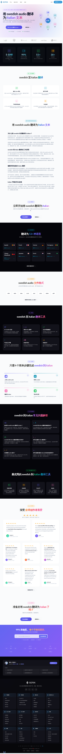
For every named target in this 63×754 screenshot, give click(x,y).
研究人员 (49, 700)
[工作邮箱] (28, 636)
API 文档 (35, 717)
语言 (6, 732)
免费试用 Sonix (58, 2)
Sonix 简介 (6, 736)
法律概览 (6, 715)
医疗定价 (20, 723)
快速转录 (6, 702)
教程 (17, 664)
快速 (35, 686)
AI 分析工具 (21, 698)
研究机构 (35, 704)
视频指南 (22, 664)
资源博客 (6, 738)
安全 (41, 686)
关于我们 (49, 732)
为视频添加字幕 (22, 702)
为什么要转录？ (22, 738)
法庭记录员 (7, 719)
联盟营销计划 (36, 721)
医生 (20, 719)
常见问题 (20, 734)
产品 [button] (11, 2)
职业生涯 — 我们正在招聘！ (53, 734)
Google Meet (50, 719)
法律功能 (6, 717)
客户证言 (35, 736)
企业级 (35, 698)
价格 (25, 2)
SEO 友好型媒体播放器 (23, 700)
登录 (52, 2)
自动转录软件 (7, 700)
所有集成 (49, 723)
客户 (34, 734)
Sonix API (35, 715)
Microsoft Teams (51, 717)
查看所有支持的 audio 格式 (31, 299)
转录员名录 (7, 740)
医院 (20, 721)
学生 (49, 706)
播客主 (49, 702)
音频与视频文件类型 (8, 734)
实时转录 (6, 706)
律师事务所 (7, 721)
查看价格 (28, 27)
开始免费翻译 (26, 217)
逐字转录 (6, 704)
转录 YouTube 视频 (22, 704)
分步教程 (20, 736)
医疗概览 (20, 715)
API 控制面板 (36, 719)
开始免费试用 (43, 636)
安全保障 (49, 740)
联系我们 (49, 738)
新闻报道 (49, 736)
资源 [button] (21, 2)
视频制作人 (50, 704)
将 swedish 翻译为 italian (14, 27)
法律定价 (6, 723)
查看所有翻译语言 (31, 266)
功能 (6, 698)
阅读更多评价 (31, 590)
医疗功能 (20, 717)
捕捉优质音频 (21, 740)
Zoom (49, 715)
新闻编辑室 (36, 702)
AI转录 (29, 686)
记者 (49, 698)
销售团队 (35, 706)
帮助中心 (14, 664)
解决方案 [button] (16, 2)
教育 (34, 700)
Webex (49, 721)
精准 (38, 686)
